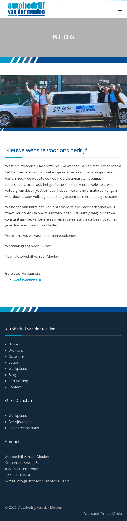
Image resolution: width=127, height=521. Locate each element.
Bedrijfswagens (21, 421)
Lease (13, 362)
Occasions (16, 356)
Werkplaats (18, 368)
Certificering (18, 381)
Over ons (16, 350)
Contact (15, 387)
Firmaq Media (111, 513)
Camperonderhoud (24, 428)
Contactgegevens (27, 279)
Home (13, 344)
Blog (12, 374)
